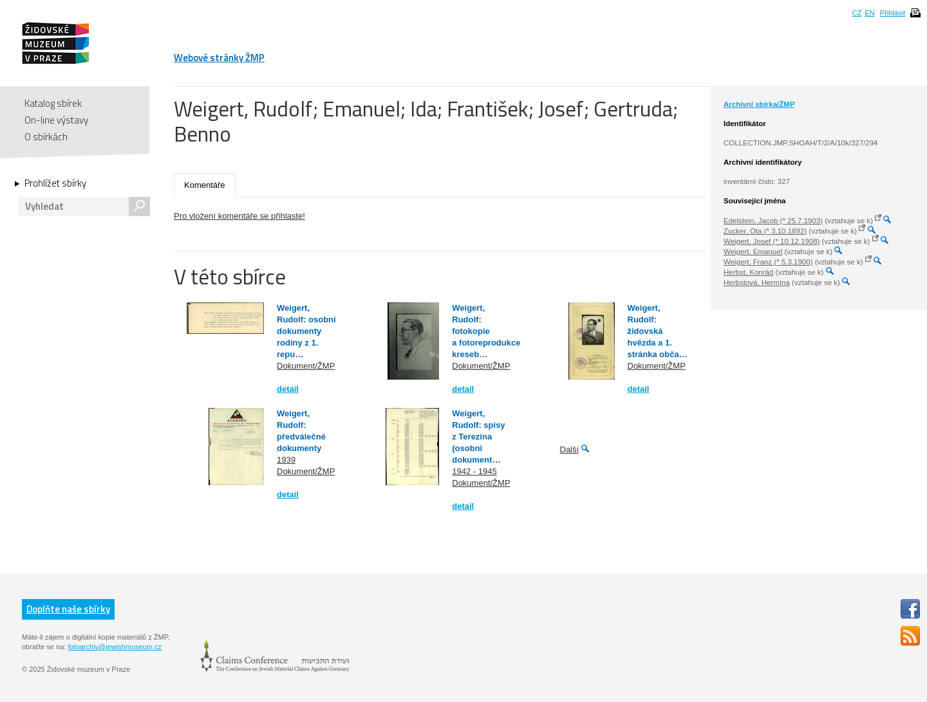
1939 (286, 460)
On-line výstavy (56, 120)
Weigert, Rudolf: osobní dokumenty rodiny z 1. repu (306, 331)
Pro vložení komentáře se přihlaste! (239, 216)
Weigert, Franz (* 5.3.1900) (768, 262)
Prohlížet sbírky (55, 183)
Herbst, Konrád (748, 272)
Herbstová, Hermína (757, 282)
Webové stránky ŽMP (219, 57)
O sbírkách (46, 136)
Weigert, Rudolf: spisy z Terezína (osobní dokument (478, 437)
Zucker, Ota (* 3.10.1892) (765, 231)
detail (288, 389)
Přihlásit (892, 13)
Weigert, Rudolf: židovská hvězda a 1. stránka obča (653, 331)
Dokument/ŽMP (306, 366)
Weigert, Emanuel (753, 251)
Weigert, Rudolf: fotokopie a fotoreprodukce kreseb (486, 331)
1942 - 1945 (474, 471)
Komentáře (204, 185)
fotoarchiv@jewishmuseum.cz (115, 647)
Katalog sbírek (53, 103)
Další (569, 449)
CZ (857, 13)
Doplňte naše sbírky (68, 609)
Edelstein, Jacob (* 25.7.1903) (773, 221)
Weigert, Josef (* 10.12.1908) (771, 241)
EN (869, 13)
